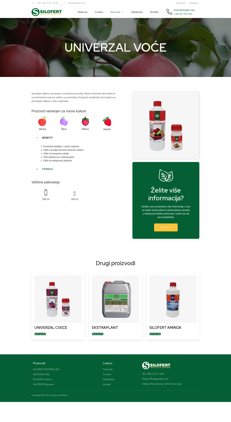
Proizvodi (117, 12)
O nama (99, 12)
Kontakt (154, 12)
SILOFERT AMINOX (165, 327)
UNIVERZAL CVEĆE (50, 327)
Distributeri (137, 12)
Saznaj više (40, 334)
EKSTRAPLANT (105, 327)
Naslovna (82, 12)
